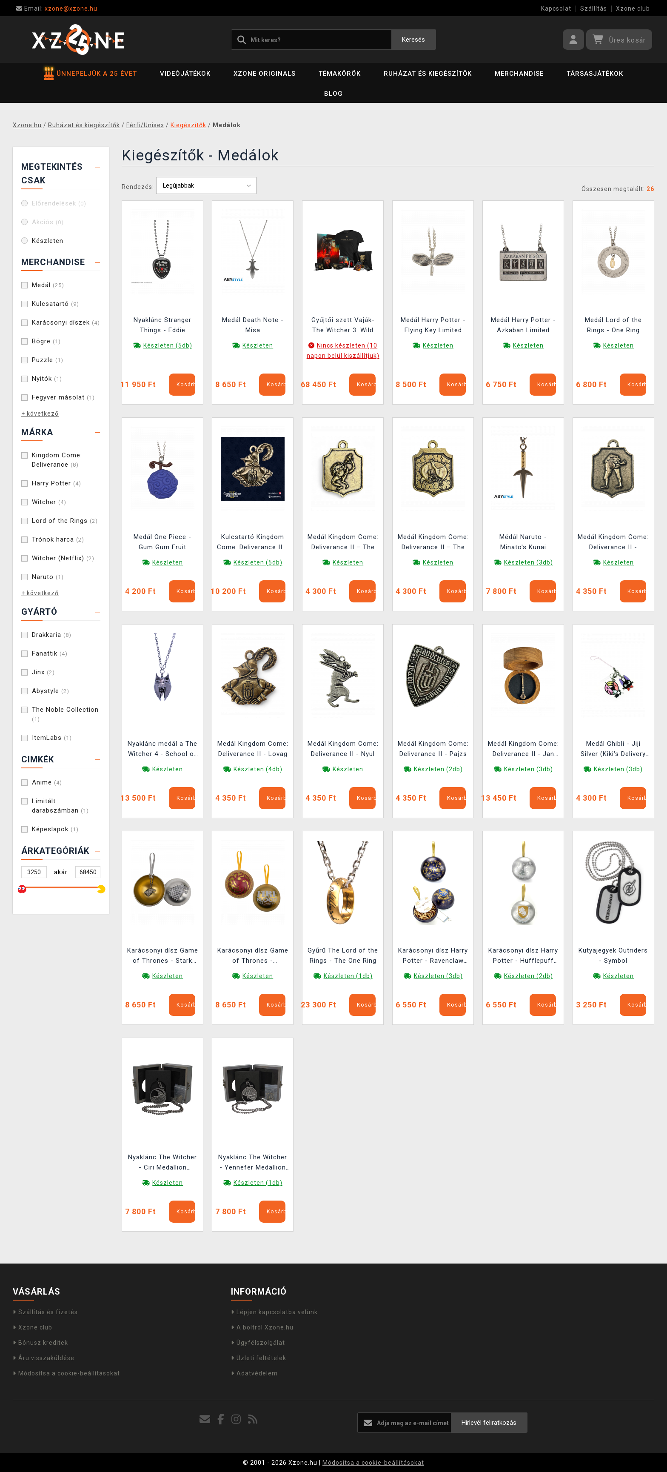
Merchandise (519, 73)
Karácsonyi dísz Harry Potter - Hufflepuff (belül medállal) (523, 957)
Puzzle (47, 360)
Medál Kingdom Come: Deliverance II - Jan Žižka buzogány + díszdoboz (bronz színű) (523, 750)
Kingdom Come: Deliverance (57, 459)
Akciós (48, 222)
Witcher (49, 502)
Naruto (48, 577)
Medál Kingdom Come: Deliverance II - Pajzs (433, 749)
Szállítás (593, 8)
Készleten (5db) (167, 345)
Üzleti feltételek (258, 1358)
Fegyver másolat (63, 397)
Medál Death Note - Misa (253, 325)
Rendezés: (138, 186)
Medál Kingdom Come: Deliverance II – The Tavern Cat (433, 543)
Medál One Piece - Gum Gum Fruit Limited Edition (162, 543)
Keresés (413, 39)
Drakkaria (51, 635)
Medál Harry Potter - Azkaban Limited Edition (523, 326)
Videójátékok (185, 73)
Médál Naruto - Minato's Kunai (523, 542)
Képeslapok (55, 829)
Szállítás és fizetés (45, 1312)
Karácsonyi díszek (66, 322)
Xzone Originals (265, 73)
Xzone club (633, 8)
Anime (47, 782)
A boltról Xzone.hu (262, 1327)
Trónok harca (58, 539)
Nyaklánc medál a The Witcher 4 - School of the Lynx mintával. (162, 750)
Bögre (46, 341)
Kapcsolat (556, 8)
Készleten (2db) (438, 769)
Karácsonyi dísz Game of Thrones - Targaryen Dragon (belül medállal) (252, 957)
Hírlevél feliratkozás (489, 1422)
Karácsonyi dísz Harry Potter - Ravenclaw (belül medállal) (433, 957)
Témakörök (340, 73)
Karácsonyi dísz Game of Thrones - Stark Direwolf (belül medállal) (162, 957)
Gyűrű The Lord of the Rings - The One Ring (343, 955)
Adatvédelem (254, 1373)
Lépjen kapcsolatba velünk (274, 1312)
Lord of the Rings (65, 521)
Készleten (47, 241)
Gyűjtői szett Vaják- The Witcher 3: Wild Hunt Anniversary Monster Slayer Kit (343, 326)
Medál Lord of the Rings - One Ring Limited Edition (613, 326)
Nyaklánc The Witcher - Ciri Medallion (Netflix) (162, 1163)
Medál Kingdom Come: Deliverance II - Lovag (252, 749)
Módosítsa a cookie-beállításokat (66, 1373)
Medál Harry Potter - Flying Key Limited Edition (433, 326)
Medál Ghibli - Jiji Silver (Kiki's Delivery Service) (613, 750)
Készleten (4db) (258, 769)
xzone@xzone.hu (56, 8)
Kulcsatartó (55, 304)
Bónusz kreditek (40, 1342)
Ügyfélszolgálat (258, 1342)
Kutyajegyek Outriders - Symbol (613, 955)
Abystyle (50, 691)
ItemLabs (52, 738)
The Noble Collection (65, 714)
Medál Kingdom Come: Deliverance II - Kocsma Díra (613, 543)
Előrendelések (59, 203)
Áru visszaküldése (43, 1358)
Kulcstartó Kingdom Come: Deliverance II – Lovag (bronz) (253, 543)
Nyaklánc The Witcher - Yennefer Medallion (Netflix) (252, 1163)
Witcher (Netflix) (63, 558)
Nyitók (47, 378)
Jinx (43, 672)
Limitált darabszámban (60, 805)
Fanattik (50, 653)
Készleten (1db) (348, 976)
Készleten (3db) (528, 562)
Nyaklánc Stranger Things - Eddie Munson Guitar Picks (162, 326)
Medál (48, 285)
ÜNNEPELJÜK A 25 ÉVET (90, 73)
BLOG (333, 93)
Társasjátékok (595, 73)
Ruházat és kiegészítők (428, 73)
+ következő (40, 413)
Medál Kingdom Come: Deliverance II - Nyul (343, 749)
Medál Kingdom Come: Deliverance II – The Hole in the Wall (343, 543)
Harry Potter (56, 483)
